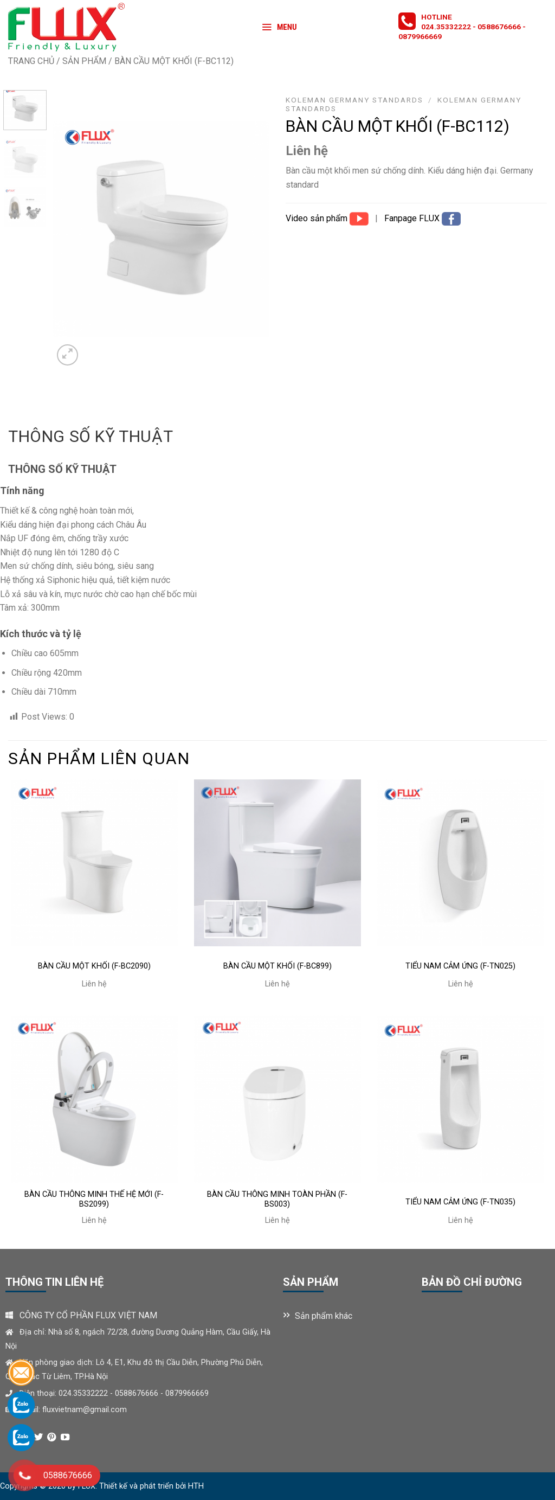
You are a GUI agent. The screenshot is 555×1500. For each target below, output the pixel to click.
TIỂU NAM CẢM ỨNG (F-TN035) (460, 1202)
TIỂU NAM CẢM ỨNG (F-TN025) (460, 966)
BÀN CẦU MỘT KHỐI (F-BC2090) (94, 966)
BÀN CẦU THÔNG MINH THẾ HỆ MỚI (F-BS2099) (94, 1199)
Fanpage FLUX (413, 218)
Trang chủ (31, 61)
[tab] (90, 436)
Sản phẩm (84, 61)
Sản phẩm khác (323, 1316)
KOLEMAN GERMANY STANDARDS (354, 99)
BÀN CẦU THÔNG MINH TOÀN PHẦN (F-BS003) (277, 1199)
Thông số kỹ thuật (90, 436)
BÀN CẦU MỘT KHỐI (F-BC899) (277, 966)
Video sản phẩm (318, 218)
